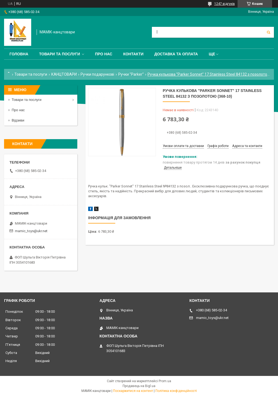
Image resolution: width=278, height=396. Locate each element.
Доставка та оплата (176, 54)
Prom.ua (165, 381)
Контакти (133, 54)
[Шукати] (268, 32)
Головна (18, 54)
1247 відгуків (224, 4)
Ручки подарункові (97, 74)
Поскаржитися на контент (133, 391)
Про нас (103, 54)
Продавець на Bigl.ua (139, 386)
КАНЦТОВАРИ (64, 74)
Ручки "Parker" (131, 74)
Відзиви (18, 120)
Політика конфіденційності (176, 391)
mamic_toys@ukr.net (31, 231)
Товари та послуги (59, 54)
